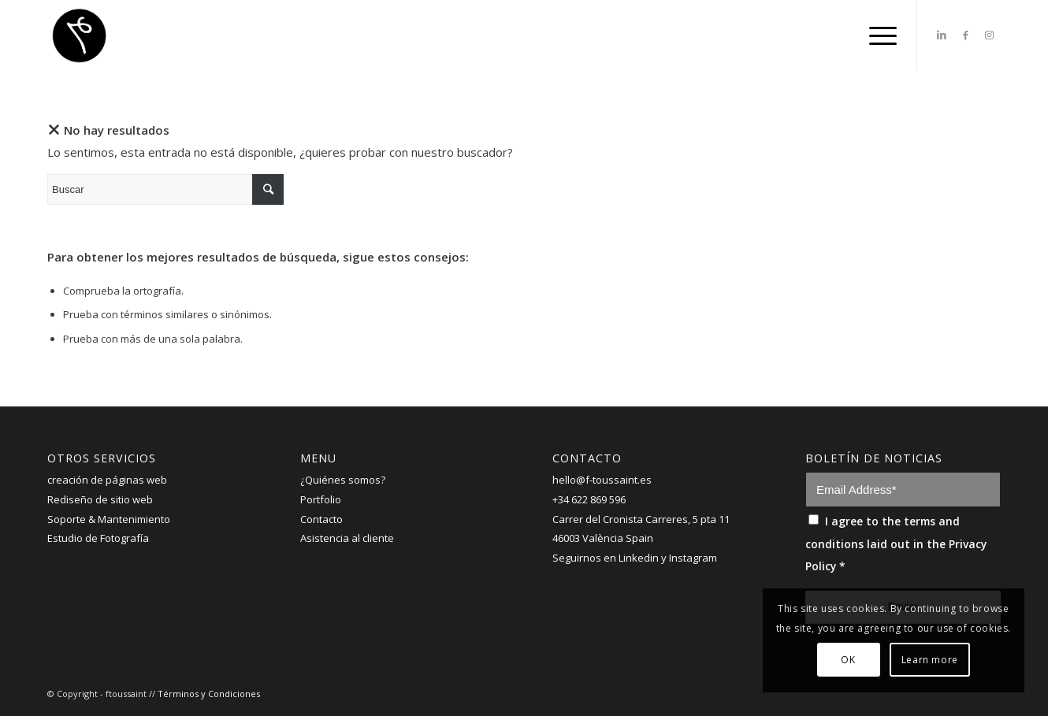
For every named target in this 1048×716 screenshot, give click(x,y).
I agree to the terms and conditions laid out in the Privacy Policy (896, 543)
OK (848, 659)
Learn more (929, 659)
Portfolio (320, 499)
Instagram (693, 558)
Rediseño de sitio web (100, 499)
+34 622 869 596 (589, 499)
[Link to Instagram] (989, 34)
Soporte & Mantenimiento (108, 519)
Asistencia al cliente (347, 538)
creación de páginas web (107, 480)
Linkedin (639, 558)
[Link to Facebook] (965, 34)
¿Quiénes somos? (342, 480)
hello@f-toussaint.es (602, 480)
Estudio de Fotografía (98, 538)
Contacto (321, 519)
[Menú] (878, 35)
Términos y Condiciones (209, 693)
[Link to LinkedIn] (941, 34)
